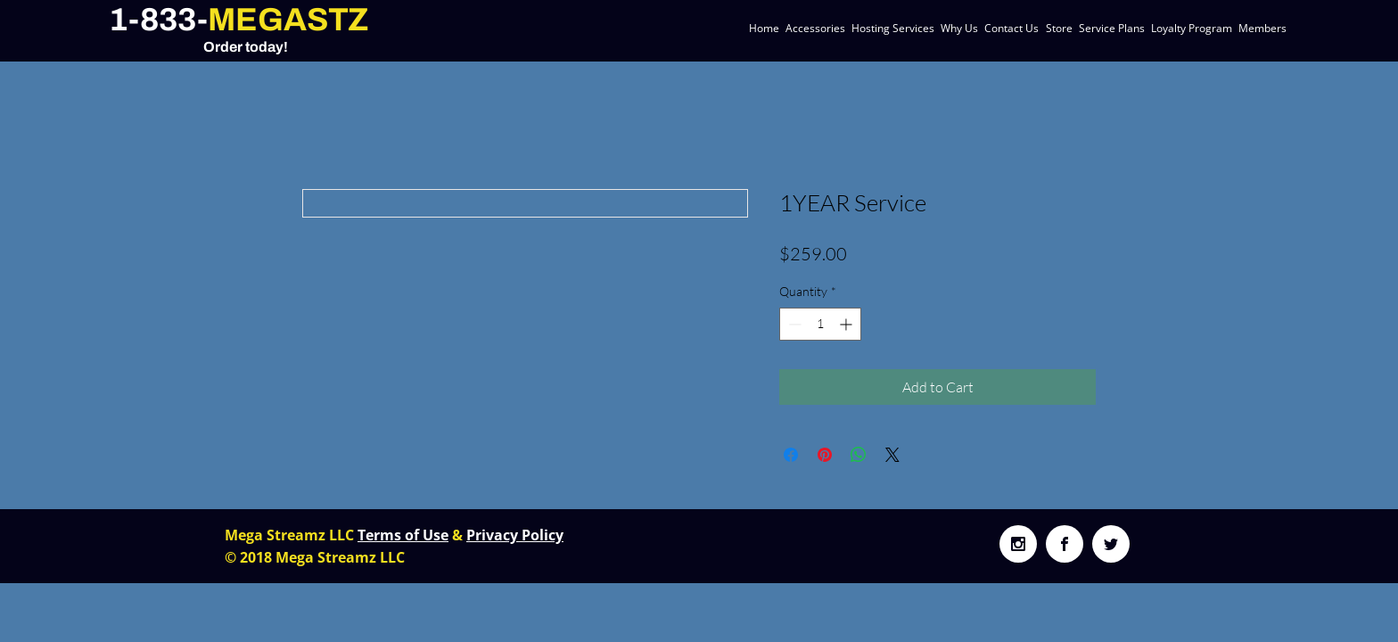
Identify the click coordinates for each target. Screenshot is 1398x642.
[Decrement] (793, 324)
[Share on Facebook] (791, 454)
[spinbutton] (820, 324)
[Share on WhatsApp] (858, 454)
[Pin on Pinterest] (824, 454)
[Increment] (847, 324)
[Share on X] (892, 454)
